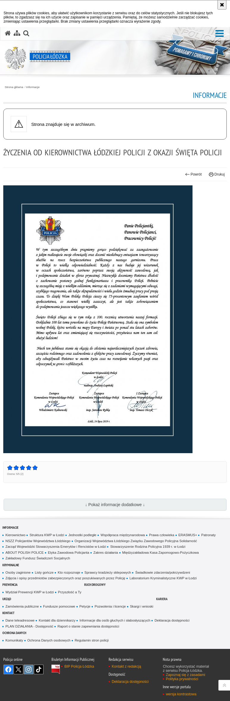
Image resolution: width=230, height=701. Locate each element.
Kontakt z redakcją (126, 666)
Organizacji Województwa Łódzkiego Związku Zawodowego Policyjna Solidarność (136, 541)
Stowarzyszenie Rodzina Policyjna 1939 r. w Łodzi (147, 546)
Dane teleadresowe (20, 620)
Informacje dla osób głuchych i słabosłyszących (114, 620)
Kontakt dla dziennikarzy (57, 620)
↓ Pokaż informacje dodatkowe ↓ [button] (115, 504)
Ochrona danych (14, 632)
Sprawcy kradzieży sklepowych (108, 572)
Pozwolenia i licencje (110, 606)
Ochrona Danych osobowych (49, 640)
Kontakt (8, 613)
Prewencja (10, 584)
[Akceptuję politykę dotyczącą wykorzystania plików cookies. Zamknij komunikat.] (222, 5)
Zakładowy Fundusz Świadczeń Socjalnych (37, 558)
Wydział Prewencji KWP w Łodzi (29, 592)
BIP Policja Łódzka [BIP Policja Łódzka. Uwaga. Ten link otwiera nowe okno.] (79, 666)
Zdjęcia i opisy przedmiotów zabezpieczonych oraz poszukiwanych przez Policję (65, 578)
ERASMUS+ (188, 535)
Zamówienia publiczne (22, 606)
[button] (219, 33)
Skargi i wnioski (141, 606)
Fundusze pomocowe (59, 606)
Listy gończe (44, 572)
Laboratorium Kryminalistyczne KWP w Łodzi (163, 578)
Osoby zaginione (18, 572)
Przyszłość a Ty (70, 592)
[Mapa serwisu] (17, 33)
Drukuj (217, 174)
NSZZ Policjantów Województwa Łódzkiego (37, 541)
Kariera (162, 599)
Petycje (84, 606)
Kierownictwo (15, 535)
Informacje (33, 87)
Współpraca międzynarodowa (123, 535)
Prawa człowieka (161, 535)
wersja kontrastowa (181, 694)
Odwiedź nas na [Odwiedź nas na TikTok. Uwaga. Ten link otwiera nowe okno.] (38, 669)
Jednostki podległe (82, 535)
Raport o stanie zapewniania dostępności (88, 626)
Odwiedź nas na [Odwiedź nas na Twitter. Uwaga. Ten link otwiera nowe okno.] (18, 669)
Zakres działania (105, 552)
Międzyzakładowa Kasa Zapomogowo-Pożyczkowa (160, 552)
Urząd (6, 599)
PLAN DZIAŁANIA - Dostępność (29, 626)
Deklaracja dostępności (171, 620)
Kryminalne (10, 565)
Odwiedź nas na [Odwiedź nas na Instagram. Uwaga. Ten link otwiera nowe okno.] (28, 669)
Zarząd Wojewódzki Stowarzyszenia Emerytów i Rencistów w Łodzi (55, 546)
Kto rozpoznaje (69, 572)
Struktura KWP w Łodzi (46, 535)
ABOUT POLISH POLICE (24, 552)
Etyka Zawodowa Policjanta (68, 552)
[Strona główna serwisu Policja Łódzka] (8, 33)
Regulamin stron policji (92, 640)
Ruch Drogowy (95, 584)
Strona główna (14, 87)
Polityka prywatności (182, 679)
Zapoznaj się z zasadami (185, 675)
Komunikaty (14, 640)
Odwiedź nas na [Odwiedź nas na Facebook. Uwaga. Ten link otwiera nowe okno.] (8, 669)
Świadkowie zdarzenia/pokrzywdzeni (162, 572)
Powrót (193, 174)
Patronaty (208, 535)
